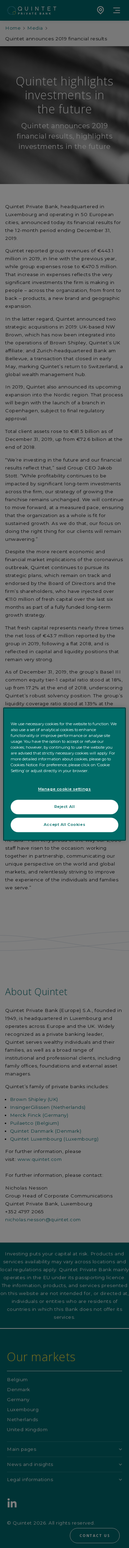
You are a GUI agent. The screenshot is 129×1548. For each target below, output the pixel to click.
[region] (64, 774)
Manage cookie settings (64, 789)
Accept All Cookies (64, 824)
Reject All (64, 806)
